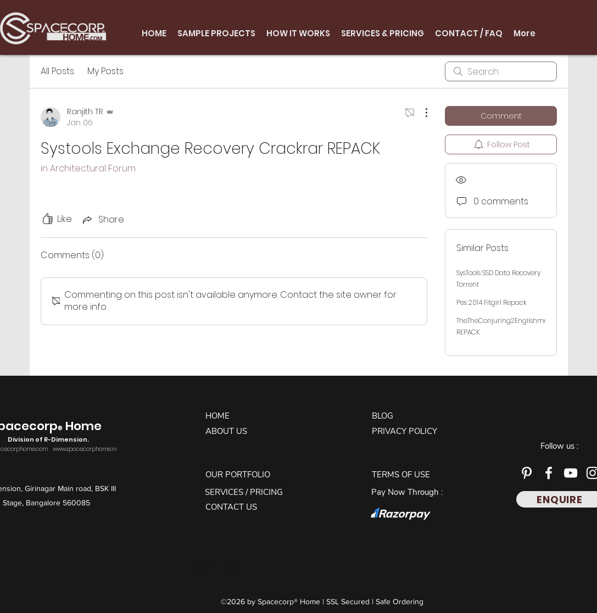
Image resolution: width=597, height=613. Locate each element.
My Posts (105, 71)
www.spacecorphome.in (84, 449)
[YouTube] (570, 473)
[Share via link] (102, 219)
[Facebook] (548, 473)
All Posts (57, 71)
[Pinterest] (526, 473)
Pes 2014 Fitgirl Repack (491, 302)
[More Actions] (420, 112)
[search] (501, 71)
